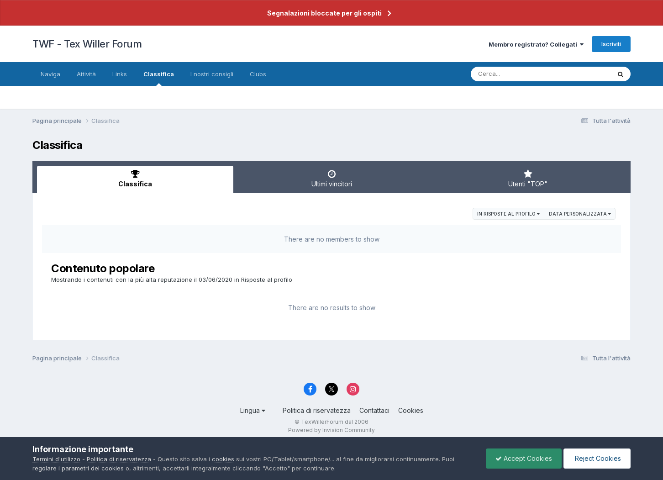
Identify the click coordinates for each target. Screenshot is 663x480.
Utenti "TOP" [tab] (528, 178)
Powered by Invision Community (331, 430)
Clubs (258, 74)
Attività (86, 74)
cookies (223, 459)
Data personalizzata (580, 213)
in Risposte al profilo (508, 213)
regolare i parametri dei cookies (78, 468)
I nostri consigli (211, 74)
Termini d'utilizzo (56, 459)
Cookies (410, 410)
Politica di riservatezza (317, 410)
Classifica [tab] (135, 178)
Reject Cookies (597, 458)
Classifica (158, 78)
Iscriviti (611, 43)
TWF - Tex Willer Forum (87, 44)
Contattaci (374, 410)
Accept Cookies (523, 458)
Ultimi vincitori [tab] (331, 178)
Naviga (50, 74)
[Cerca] (519, 74)
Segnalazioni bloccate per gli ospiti (324, 13)
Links (119, 74)
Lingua (252, 410)
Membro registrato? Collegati (536, 44)
